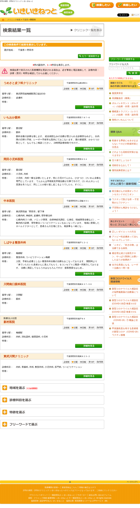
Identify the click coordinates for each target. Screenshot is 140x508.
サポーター (82, 495)
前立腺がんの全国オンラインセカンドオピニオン (125, 193)
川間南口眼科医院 (15, 284)
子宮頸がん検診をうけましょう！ (125, 209)
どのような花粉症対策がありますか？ (125, 154)
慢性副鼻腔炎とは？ (122, 170)
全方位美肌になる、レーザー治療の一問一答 (125, 266)
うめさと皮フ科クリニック (20, 83)
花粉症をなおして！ (122, 165)
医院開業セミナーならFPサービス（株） (92, 501)
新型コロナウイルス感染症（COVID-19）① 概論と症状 (125, 320)
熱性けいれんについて (123, 119)
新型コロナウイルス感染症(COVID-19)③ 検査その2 (125, 302)
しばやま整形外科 (15, 242)
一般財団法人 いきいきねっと (62, 495)
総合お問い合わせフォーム (100, 495)
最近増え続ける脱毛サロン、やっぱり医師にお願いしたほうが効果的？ (125, 256)
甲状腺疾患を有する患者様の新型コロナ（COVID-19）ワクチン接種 (126, 331)
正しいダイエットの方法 (124, 231)
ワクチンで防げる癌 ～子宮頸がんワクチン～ (125, 201)
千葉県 (25, 20)
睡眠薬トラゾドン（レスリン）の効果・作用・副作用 (125, 113)
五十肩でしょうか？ (122, 160)
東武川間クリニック (16, 356)
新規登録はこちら (69, 487)
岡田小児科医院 (13, 159)
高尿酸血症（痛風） (122, 98)
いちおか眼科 (12, 117)
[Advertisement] (52, 454)
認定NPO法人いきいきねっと (52, 501)
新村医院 (9, 322)
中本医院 (9, 200)
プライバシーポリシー (38, 495)
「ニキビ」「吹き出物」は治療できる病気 (125, 246)
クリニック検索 (13, 20)
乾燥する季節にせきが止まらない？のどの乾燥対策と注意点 (125, 143)
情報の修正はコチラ (87, 487)
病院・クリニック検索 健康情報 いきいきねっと (48, 498)
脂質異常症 (117, 93)
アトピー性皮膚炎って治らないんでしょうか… (125, 238)
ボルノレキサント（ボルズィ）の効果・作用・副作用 (125, 105)
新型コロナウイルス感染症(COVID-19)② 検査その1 (125, 310)
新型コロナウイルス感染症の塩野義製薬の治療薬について (125, 292)
